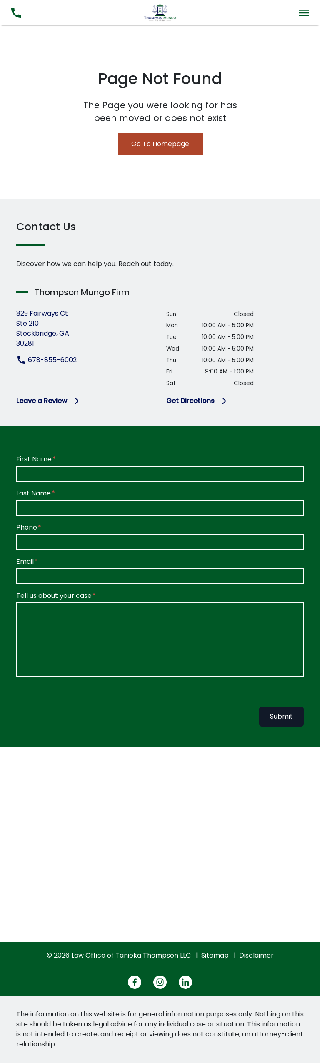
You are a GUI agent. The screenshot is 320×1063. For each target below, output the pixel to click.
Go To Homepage (160, 144)
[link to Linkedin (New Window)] (185, 982)
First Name (34, 459)
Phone (26, 527)
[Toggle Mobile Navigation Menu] (304, 12)
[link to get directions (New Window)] (85, 329)
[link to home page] (160, 12)
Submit (281, 716)
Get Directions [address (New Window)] (197, 401)
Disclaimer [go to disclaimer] (256, 955)
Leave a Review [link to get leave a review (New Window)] (48, 401)
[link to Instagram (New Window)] (160, 982)
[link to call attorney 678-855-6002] (16, 12)
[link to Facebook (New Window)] (134, 982)
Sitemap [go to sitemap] (215, 955)
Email (25, 561)
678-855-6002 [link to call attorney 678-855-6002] (46, 360)
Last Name (33, 493)
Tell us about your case (54, 595)
